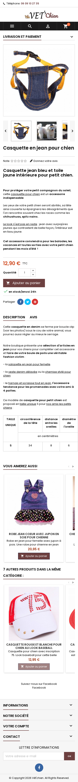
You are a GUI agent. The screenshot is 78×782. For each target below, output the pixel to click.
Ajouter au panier (23, 283)
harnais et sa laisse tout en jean (29, 383)
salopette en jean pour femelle (29, 364)
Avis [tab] (33, 317)
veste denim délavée (22, 372)
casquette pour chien (25, 194)
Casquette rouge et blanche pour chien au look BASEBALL (34, 646)
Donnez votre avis (45, 161)
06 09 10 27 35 (30, 3)
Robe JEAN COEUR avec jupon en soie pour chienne (34, 535)
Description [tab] (14, 317)
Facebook (39, 688)
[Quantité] (24, 272)
